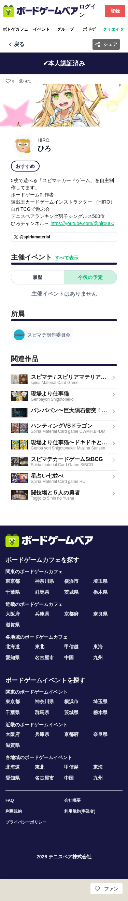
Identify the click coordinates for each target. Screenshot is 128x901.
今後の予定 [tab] (90, 277)
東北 (39, 646)
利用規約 (13, 811)
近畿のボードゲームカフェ (34, 604)
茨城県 (71, 592)
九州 (98, 657)
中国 (69, 657)
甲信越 (71, 646)
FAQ (9, 800)
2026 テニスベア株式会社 (64, 856)
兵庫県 (42, 614)
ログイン (87, 11)
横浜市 (71, 581)
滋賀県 (12, 624)
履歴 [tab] (38, 277)
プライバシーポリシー (25, 822)
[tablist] (64, 29)
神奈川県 (44, 581)
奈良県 (100, 614)
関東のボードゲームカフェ (34, 571)
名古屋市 (44, 657)
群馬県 (42, 592)
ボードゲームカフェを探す (42, 560)
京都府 (71, 614)
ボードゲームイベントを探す (45, 680)
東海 (98, 646)
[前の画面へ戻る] (15, 44)
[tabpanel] (64, 293)
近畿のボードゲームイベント (36, 724)
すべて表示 (67, 258)
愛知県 (12, 657)
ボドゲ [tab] (89, 29)
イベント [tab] (41, 29)
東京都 (12, 581)
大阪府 (12, 614)
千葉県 (12, 592)
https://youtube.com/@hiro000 (82, 223)
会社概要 (72, 800)
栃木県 (100, 592)
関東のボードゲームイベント (36, 692)
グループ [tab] (65, 29)
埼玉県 (100, 581)
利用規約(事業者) (80, 811)
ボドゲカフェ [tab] (15, 29)
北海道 (12, 646)
